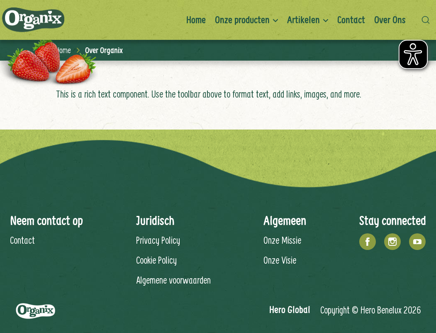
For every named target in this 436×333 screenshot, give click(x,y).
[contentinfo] (218, 233)
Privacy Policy (158, 240)
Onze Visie (279, 260)
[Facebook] (367, 241)
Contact (351, 19)
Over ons (390, 19)
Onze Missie (282, 240)
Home (196, 19)
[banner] (218, 20)
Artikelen (303, 19)
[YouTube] (417, 241)
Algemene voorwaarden (173, 280)
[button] (427, 20)
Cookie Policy (156, 260)
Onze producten (242, 19)
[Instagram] (392, 241)
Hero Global (289, 309)
